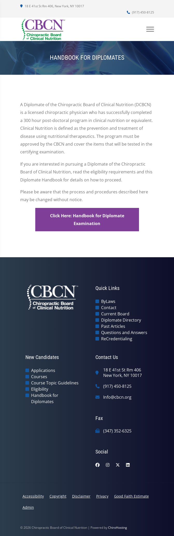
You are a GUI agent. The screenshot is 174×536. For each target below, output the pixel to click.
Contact (108, 307)
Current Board (115, 314)
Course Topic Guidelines (55, 383)
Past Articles (113, 326)
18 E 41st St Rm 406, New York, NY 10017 (52, 6)
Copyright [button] (58, 496)
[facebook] (97, 465)
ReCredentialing (116, 339)
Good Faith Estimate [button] (131, 496)
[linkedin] (128, 465)
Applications (43, 370)
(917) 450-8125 (140, 12)
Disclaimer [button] (81, 496)
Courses (39, 376)
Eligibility (39, 389)
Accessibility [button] (33, 496)
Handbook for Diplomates (44, 398)
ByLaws (108, 301)
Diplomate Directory (121, 320)
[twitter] (118, 465)
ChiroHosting (117, 527)
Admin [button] (28, 507)
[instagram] (107, 465)
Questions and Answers (124, 332)
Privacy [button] (102, 496)
